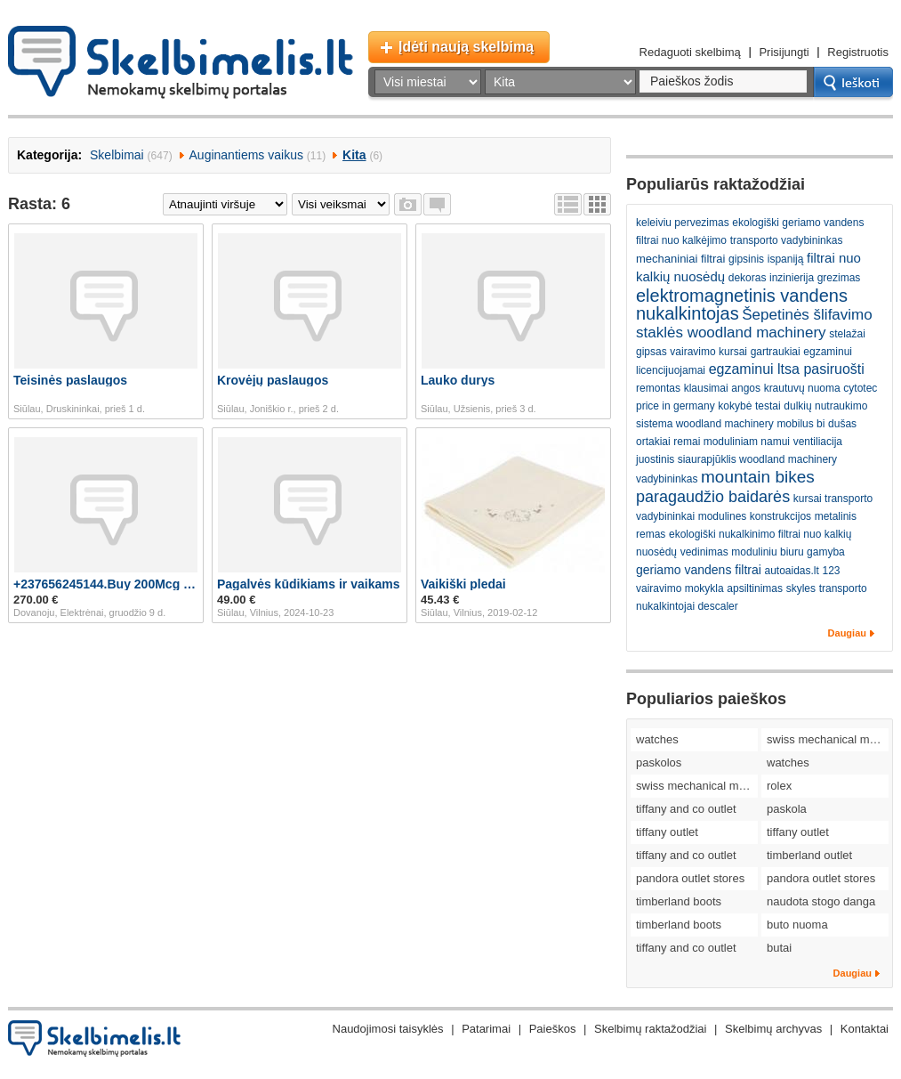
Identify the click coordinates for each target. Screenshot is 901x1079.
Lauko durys (458, 380)
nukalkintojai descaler (687, 606)
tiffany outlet (667, 832)
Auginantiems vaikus (246, 155)
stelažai (847, 334)
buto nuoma (797, 924)
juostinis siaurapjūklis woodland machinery (736, 459)
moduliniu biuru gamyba (787, 552)
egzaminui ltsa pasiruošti (787, 369)
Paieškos (552, 1028)
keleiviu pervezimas (682, 222)
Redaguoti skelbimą (690, 52)
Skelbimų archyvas (773, 1028)
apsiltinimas (755, 588)
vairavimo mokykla (680, 588)
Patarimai (486, 1028)
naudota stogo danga (821, 901)
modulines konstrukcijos (754, 516)
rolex (779, 785)
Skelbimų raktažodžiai (650, 1028)
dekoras (747, 278)
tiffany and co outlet (686, 808)
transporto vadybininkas (786, 240)
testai (768, 406)
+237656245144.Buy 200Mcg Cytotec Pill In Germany (105, 584)
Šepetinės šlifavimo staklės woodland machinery (754, 323)
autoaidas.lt (791, 570)
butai (779, 947)
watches (657, 739)
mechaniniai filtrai (680, 258)
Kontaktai (865, 1028)
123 (832, 570)
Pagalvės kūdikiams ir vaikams (308, 584)
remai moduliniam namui (731, 441)
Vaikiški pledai (463, 584)
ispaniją (786, 259)
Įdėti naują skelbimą (466, 46)
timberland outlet (809, 855)
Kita (354, 155)
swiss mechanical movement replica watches (828, 739)
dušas (842, 424)
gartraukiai (775, 351)
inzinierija (791, 278)
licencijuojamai (670, 370)
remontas (658, 388)
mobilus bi (800, 424)
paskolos (658, 762)
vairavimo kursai (708, 351)
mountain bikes (758, 476)
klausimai (706, 388)
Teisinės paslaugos (70, 380)
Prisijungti (783, 52)
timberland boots (678, 901)
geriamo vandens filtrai (698, 570)
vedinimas (704, 552)
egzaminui (827, 351)
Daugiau (847, 633)
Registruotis (858, 52)
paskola (787, 808)
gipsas (651, 351)
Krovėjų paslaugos (272, 380)
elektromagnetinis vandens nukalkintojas (742, 304)
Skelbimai (117, 155)
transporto (843, 588)
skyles (801, 588)
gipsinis (746, 259)
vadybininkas (666, 479)
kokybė (735, 406)
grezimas (839, 278)
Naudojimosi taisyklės (388, 1028)
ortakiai (653, 441)
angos (745, 388)
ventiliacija (817, 441)
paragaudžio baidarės (713, 497)
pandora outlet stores (690, 878)
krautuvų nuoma (802, 388)
